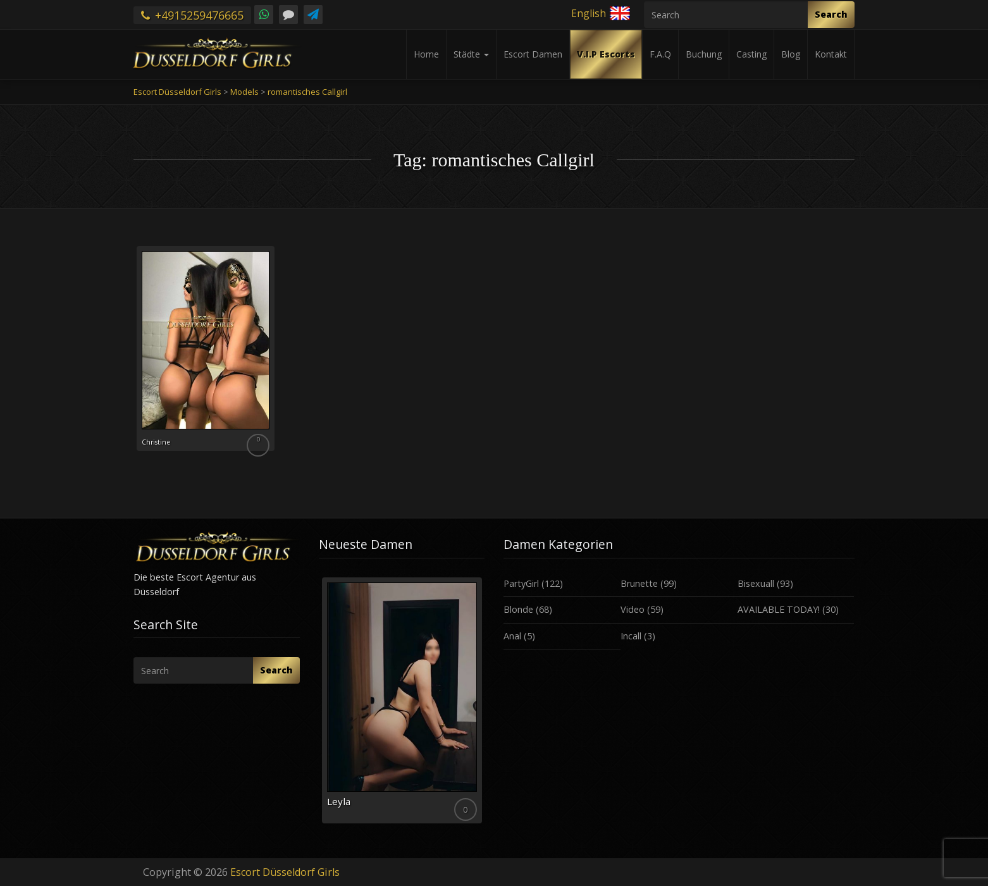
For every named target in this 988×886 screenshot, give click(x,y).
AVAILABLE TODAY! (779, 609)
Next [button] (484, 705)
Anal (512, 636)
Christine (164, 441)
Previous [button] (319, 705)
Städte (471, 54)
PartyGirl (521, 583)
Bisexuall (756, 583)
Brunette (639, 583)
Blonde (518, 609)
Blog (790, 54)
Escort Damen (532, 54)
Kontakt (831, 54)
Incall (631, 636)
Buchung (704, 54)
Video (633, 609)
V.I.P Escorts (606, 54)
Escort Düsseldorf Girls (285, 872)
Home (426, 54)
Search (831, 14)
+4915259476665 (192, 15)
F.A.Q (660, 54)
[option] (402, 700)
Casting (751, 54)
